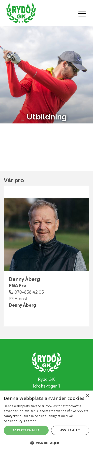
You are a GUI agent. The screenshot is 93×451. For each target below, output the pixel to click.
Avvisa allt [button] (70, 430)
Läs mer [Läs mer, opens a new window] (30, 421)
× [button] (87, 396)
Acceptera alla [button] (26, 430)
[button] (46, 442)
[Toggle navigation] (82, 13)
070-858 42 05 (26, 292)
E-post (18, 298)
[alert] (46, 421)
